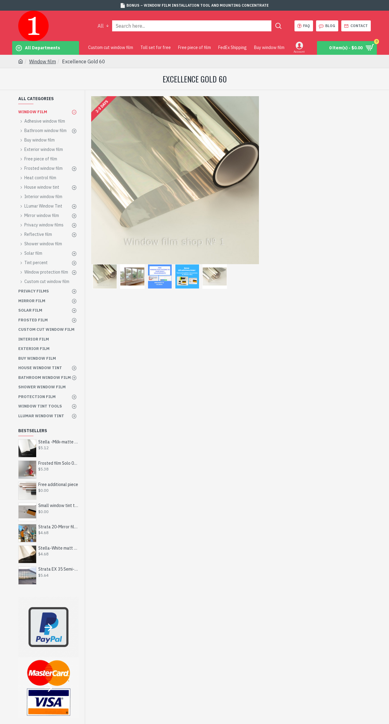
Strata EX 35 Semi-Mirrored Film (58, 569)
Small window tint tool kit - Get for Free (58, 505)
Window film (42, 61)
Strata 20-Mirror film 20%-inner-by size (58, 527)
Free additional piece (58, 484)
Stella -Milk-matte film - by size (58, 442)
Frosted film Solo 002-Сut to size (58, 463)
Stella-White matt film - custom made (58, 548)
